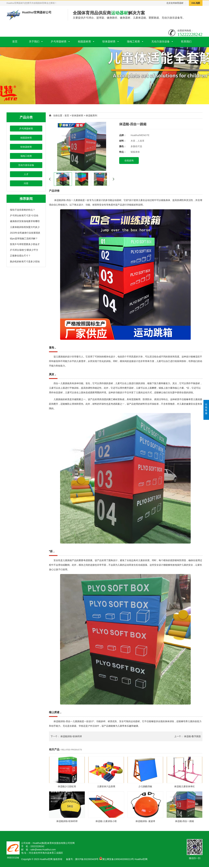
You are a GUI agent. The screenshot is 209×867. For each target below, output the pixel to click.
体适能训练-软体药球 (71, 736)
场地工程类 (133, 41)
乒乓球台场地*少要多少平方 (24, 250)
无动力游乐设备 (160, 41)
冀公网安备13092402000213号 (116, 859)
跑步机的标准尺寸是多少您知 (25, 261)
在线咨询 (129, 160)
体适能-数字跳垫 (192, 736)
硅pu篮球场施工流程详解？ (24, 238)
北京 (168, 3)
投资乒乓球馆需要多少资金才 (25, 244)
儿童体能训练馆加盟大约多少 (25, 227)
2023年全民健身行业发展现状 (25, 232)
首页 (14, 41)
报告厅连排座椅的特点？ (22, 209)
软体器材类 (108, 41)
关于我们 (34, 41)
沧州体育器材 (177, 3)
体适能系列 (91, 115)
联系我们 (186, 41)
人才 (26, 174)
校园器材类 (84, 41)
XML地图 (195, 3)
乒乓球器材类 (58, 41)
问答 (26, 183)
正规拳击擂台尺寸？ (20, 255)
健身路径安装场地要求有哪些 (25, 221)
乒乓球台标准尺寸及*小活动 (24, 215)
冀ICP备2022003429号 (86, 859)
